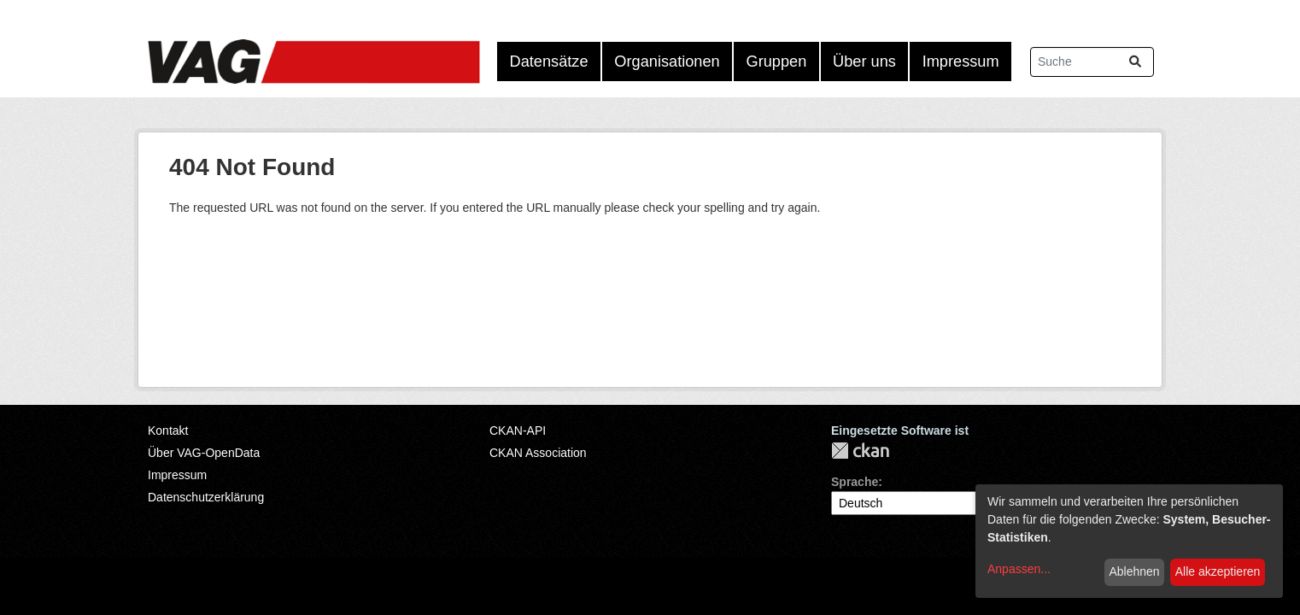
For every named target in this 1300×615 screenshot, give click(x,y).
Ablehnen (1134, 571)
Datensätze (549, 61)
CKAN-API (517, 430)
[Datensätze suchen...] (1092, 62)
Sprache (854, 482)
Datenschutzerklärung (206, 497)
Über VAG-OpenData (204, 453)
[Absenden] (1135, 62)
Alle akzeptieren (1218, 571)
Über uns (864, 61)
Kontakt (168, 430)
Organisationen (666, 61)
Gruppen (777, 61)
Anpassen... (1019, 569)
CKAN (860, 451)
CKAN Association (538, 453)
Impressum (960, 61)
